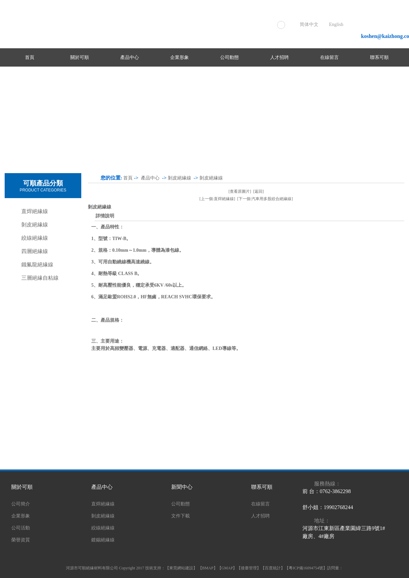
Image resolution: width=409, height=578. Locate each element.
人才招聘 (279, 57)
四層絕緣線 (34, 251)
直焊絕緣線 (34, 211)
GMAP (227, 568)
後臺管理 (249, 568)
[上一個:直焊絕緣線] (217, 198)
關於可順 (79, 57)
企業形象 (179, 57)
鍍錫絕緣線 (103, 539)
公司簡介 (20, 503)
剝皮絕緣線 (34, 224)
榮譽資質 (20, 539)
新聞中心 (182, 487)
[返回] (258, 191)
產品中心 (129, 57)
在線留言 (329, 57)
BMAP (207, 568)
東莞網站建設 (181, 568)
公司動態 (229, 57)
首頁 (29, 57)
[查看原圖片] (239, 191)
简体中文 (309, 24)
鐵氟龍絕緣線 (37, 264)
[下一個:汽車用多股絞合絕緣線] (265, 198)
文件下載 (180, 515)
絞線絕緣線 (34, 238)
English (336, 24)
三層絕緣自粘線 (40, 278)
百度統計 (273, 568)
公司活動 (20, 527)
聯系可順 (379, 57)
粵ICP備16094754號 (306, 568)
